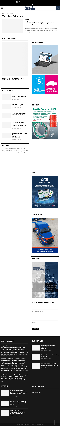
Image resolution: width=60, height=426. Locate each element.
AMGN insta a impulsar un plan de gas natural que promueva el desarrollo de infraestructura (20, 135)
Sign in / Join (38, 2)
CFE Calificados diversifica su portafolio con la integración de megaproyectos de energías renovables (18, 393)
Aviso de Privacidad (36, 392)
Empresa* (45, 318)
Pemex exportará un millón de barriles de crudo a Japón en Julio (19, 114)
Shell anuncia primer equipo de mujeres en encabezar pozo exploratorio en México (39, 23)
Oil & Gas (26, 19)
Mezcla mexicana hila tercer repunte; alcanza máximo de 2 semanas (19, 96)
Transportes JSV (37, 214)
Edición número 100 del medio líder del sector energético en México (13, 79)
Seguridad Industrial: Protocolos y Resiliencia (18, 105)
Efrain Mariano (29, 26)
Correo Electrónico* (45, 312)
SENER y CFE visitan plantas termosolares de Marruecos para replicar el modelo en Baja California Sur (18, 413)
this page (23, 152)
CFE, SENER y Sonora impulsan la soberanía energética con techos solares (18, 403)
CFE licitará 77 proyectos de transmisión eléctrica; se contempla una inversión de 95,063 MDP (19, 125)
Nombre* (45, 307)
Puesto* (45, 323)
